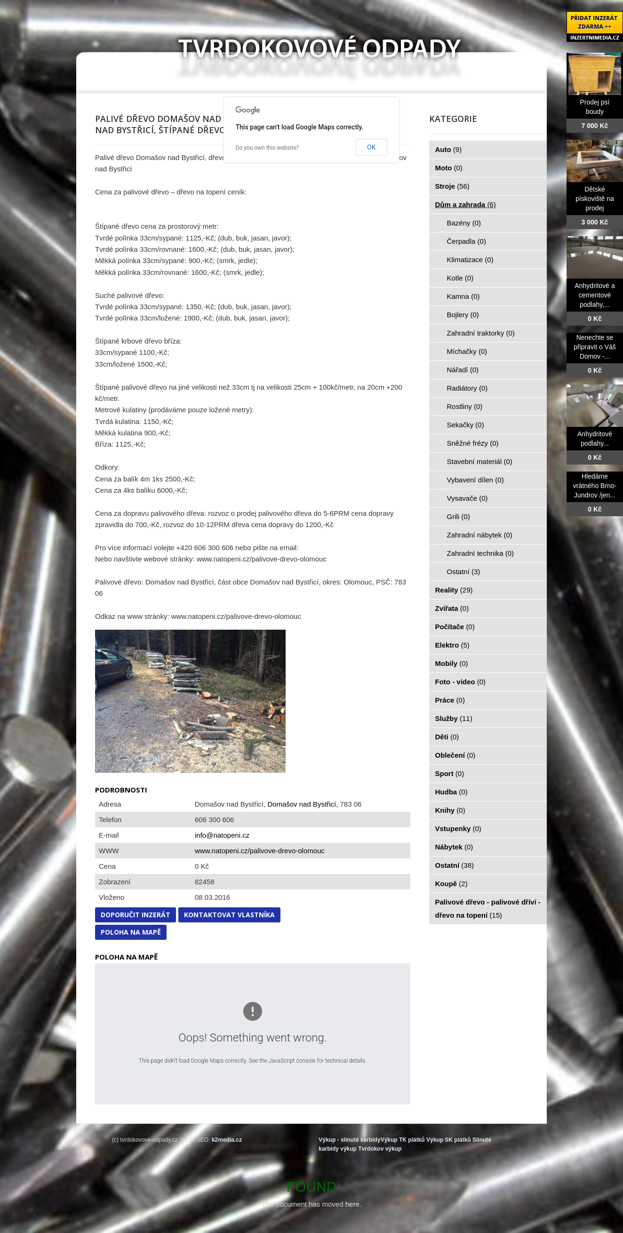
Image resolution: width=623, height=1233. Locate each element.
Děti (447, 737)
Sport (449, 773)
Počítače (455, 627)
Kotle (460, 278)
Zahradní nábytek (479, 535)
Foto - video (460, 682)
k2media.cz (227, 1140)
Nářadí (463, 370)
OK (371, 147)
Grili (458, 516)
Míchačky (467, 351)
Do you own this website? (267, 147)
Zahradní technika (480, 553)
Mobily (451, 663)
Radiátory (467, 388)
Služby (453, 718)
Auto (448, 149)
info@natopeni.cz (222, 835)
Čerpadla (466, 241)
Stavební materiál (479, 461)
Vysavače (467, 498)
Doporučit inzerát (135, 914)
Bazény (464, 223)
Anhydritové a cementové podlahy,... (595, 295)
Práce (450, 700)
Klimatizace (470, 260)
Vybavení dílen (475, 480)
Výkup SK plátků (448, 1140)
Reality (454, 590)
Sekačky (465, 425)
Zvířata (452, 608)
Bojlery (463, 315)
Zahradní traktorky (481, 333)
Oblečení (455, 755)
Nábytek (454, 847)
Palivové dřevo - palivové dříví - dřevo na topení (488, 908)
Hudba (451, 792)
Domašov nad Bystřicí (301, 804)
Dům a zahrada (465, 204)
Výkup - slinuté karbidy (349, 1140)
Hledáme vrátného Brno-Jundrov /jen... (595, 485)
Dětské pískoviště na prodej (594, 198)
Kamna (463, 296)
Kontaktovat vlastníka (229, 914)
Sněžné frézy (473, 443)
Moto (449, 168)
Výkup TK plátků (403, 1140)
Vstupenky (458, 829)
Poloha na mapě (131, 932)
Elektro (452, 645)
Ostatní (463, 572)
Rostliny (465, 406)
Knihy (450, 810)
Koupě (451, 884)
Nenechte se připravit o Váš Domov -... (594, 347)
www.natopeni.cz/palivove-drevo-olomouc (260, 851)
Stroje (452, 186)
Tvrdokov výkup (379, 1148)
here (352, 1204)
